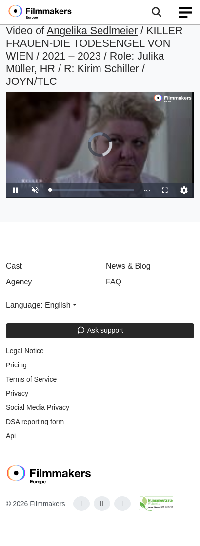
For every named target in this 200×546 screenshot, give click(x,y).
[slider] (92, 190)
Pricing (16, 365)
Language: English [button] (38, 305)
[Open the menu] (156, 12)
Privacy (17, 393)
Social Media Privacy (37, 407)
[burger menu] (185, 12)
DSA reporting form (35, 421)
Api (11, 436)
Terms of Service (31, 379)
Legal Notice (25, 351)
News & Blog (128, 266)
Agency (19, 282)
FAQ (113, 282)
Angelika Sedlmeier (92, 30)
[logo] (52, 12)
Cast (14, 266)
